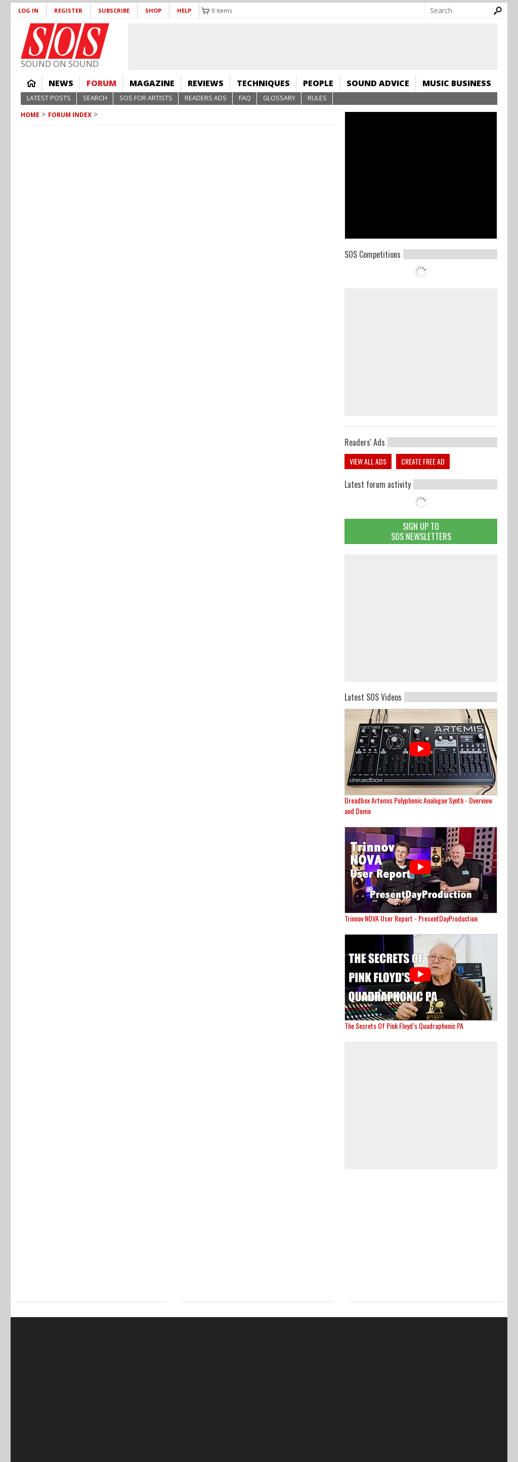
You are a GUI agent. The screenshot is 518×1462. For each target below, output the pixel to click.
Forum (101, 83)
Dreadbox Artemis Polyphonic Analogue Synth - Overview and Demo (418, 805)
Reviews (206, 83)
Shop (153, 10)
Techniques (263, 83)
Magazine (152, 83)
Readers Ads (206, 98)
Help (184, 10)
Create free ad (423, 461)
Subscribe (114, 10)
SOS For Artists (145, 98)
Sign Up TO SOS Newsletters (421, 531)
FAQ (245, 98)
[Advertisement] (421, 618)
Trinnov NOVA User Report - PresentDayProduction (411, 918)
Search (95, 98)
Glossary (279, 98)
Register (68, 10)
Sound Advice (378, 83)
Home (31, 83)
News (61, 83)
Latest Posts (49, 98)
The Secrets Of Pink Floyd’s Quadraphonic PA (403, 1025)
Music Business (456, 83)
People (318, 83)
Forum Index (70, 114)
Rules (317, 98)
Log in (28, 10)
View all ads (368, 461)
